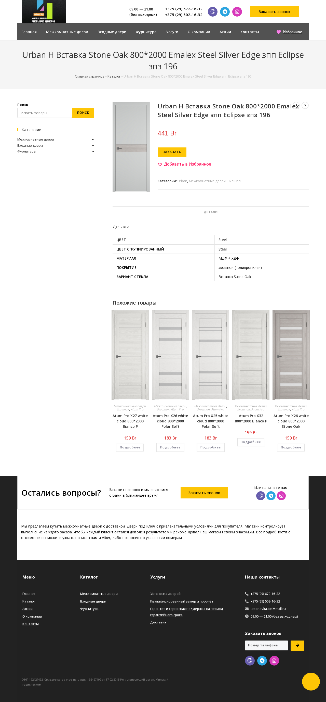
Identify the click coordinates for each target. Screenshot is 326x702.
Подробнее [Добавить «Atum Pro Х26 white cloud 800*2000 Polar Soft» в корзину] (170, 447)
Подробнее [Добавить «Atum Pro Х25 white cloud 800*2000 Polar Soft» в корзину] (210, 447)
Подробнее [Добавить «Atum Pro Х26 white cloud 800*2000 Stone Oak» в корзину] (291, 447)
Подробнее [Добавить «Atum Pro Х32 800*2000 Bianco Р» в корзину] (251, 442)
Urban (182, 181)
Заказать (172, 152)
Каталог (113, 76)
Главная (29, 31)
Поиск (22, 104)
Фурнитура (146, 31)
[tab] (210, 212)
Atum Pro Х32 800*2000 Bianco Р (251, 418)
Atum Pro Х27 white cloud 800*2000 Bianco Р (130, 421)
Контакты (249, 31)
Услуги (172, 31)
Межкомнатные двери (67, 31)
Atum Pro (137, 409)
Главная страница (89, 76)
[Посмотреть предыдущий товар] (296, 105)
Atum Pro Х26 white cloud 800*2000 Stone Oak (291, 421)
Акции (225, 31)
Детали (211, 212)
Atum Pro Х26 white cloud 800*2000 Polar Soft (170, 421)
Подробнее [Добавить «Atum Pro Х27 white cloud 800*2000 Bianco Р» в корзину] (130, 447)
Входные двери (112, 31)
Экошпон (234, 181)
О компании (199, 31)
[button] (274, 11)
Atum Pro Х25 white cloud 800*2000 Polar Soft (210, 421)
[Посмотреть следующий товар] (305, 105)
